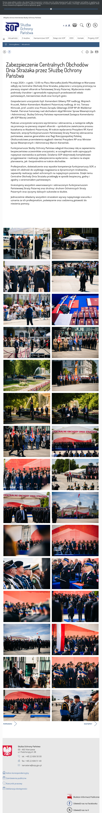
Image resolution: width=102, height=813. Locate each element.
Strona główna (14, 44)
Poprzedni (7, 724)
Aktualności (26, 44)
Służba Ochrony (22, 26)
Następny (88, 724)
